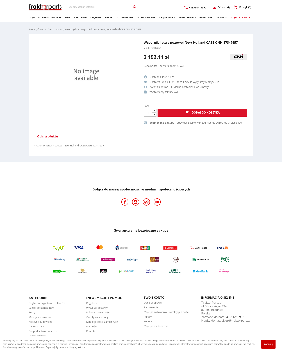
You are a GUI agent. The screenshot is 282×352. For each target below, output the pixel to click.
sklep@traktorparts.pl (236, 321)
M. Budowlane (146, 17)
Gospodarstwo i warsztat (195, 17)
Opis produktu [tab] (47, 136)
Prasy (108, 17)
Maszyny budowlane (40, 321)
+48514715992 (195, 7)
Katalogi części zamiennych (102, 321)
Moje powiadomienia (156, 326)
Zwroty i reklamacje (97, 317)
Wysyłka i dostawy (97, 307)
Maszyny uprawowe (40, 317)
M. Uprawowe (125, 17)
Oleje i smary (167, 17)
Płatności (91, 326)
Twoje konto (154, 298)
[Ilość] (148, 113)
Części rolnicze (240, 17)
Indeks (147, 48)
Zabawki (222, 17)
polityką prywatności (76, 347)
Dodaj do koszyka (202, 112)
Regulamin (92, 303)
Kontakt (90, 331)
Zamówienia (151, 307)
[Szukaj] (102, 7)
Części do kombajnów (87, 17)
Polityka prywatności (98, 312)
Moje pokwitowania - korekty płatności (166, 312)
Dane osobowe (153, 302)
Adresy (148, 316)
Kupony (148, 321)
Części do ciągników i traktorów (49, 17)
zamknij (268, 344)
